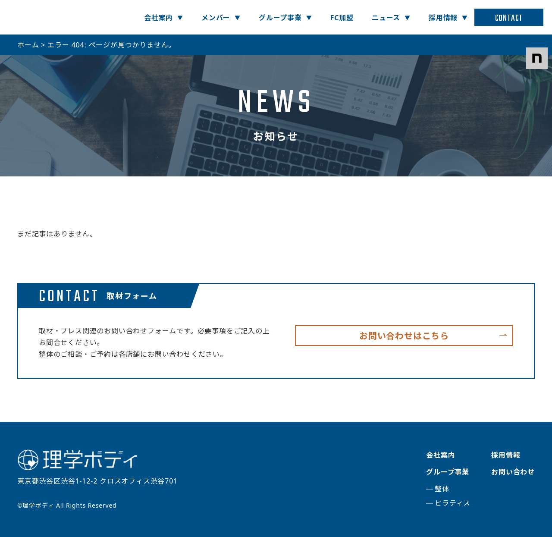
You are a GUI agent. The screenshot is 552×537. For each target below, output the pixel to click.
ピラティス (452, 503)
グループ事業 (280, 17)
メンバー (215, 17)
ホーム (28, 45)
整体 (442, 488)
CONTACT (509, 18)
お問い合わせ (513, 472)
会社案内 (158, 17)
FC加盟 (342, 17)
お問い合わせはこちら (404, 336)
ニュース (386, 17)
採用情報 (443, 17)
